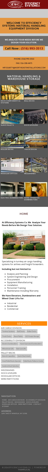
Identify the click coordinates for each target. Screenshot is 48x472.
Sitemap (5, 406)
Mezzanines (7, 370)
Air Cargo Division (11, 328)
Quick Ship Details (24, 356)
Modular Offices (10, 376)
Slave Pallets (18, 336)
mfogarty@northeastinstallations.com (24, 68)
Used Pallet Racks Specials (11, 361)
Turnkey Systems (8, 331)
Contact (37, 404)
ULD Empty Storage (32, 336)
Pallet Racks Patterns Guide (33, 361)
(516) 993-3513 (32, 48)
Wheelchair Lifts (8, 349)
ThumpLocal (24, 470)
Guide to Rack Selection (10, 366)
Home (4, 400)
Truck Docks (6, 336)
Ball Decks (21, 331)
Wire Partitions (10, 379)
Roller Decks (31, 331)
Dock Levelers (9, 373)
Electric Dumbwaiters (10, 344)
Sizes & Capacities (8, 356)
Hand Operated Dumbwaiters (31, 344)
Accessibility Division (13, 340)
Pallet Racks (8, 352)
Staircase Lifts (21, 349)
